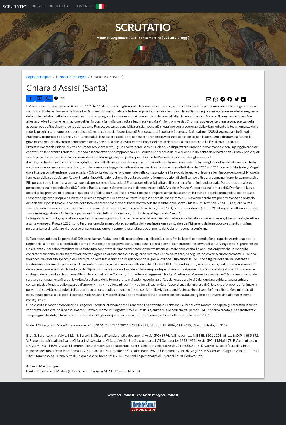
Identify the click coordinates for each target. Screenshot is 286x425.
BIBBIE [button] (37, 6)
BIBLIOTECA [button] (59, 6)
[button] (101, 6)
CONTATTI (83, 6)
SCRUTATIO (15, 6)
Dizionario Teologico (71, 77)
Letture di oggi (176, 37)
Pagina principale (38, 77)
